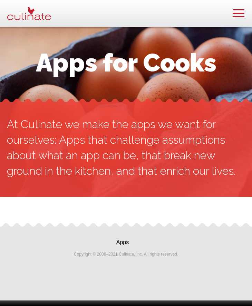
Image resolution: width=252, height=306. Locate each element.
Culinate (29, 13)
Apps (122, 242)
